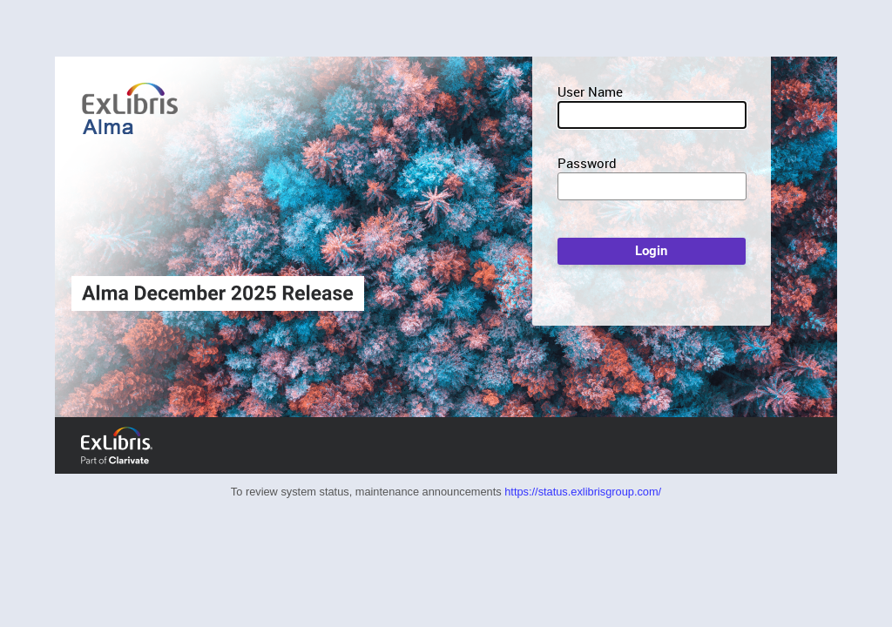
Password (587, 163)
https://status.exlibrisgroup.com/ (582, 491)
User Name (590, 91)
